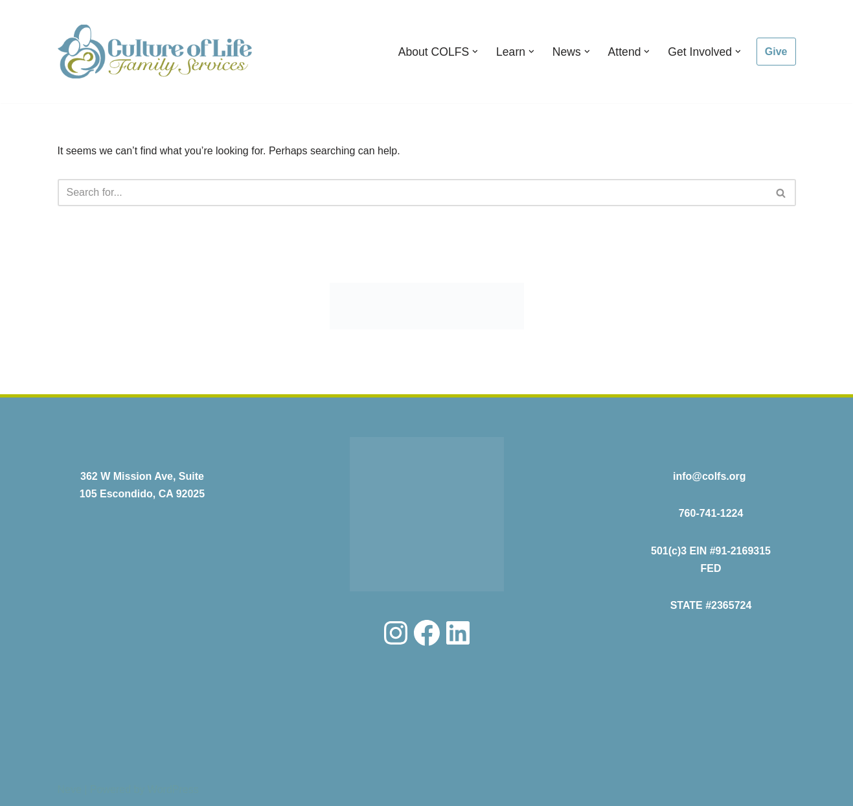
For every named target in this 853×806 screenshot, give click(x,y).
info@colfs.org (709, 476)
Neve (70, 789)
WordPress (173, 789)
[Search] (412, 192)
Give (776, 51)
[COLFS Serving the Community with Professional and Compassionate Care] (155, 52)
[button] (475, 51)
